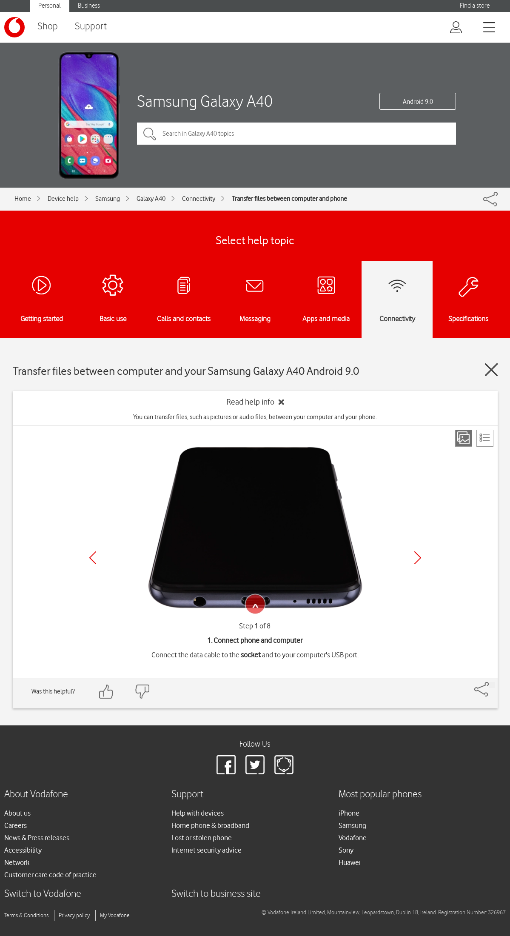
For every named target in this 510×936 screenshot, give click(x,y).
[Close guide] (491, 369)
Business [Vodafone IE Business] (89, 5)
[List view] (484, 438)
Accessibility (23, 850)
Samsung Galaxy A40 (205, 101)
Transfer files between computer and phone (289, 199)
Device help (63, 199)
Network (16, 862)
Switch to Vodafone (42, 894)
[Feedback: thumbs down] (142, 692)
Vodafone (353, 837)
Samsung (107, 199)
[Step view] (463, 438)
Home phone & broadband (210, 825)
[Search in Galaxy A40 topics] (296, 134)
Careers (15, 825)
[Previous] (92, 557)
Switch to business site (216, 894)
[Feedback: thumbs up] (106, 692)
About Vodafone (36, 794)
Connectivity (198, 199)
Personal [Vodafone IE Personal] (49, 5)
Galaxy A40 (151, 199)
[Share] (492, 685)
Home (22, 199)
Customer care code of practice (50, 874)
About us (17, 813)
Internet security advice (206, 850)
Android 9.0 (418, 102)
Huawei (350, 862)
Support (91, 26)
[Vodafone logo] (14, 27)
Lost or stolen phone (201, 837)
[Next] (417, 557)
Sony (346, 850)
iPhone (349, 813)
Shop (47, 26)
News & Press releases (36, 837)
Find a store (475, 5)
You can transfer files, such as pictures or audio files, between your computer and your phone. (255, 417)
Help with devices (197, 813)
